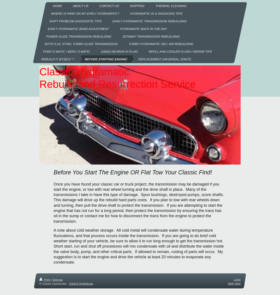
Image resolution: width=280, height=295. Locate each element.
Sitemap (57, 279)
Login (237, 279)
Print (45, 279)
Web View (234, 283)
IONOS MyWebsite (81, 283)
